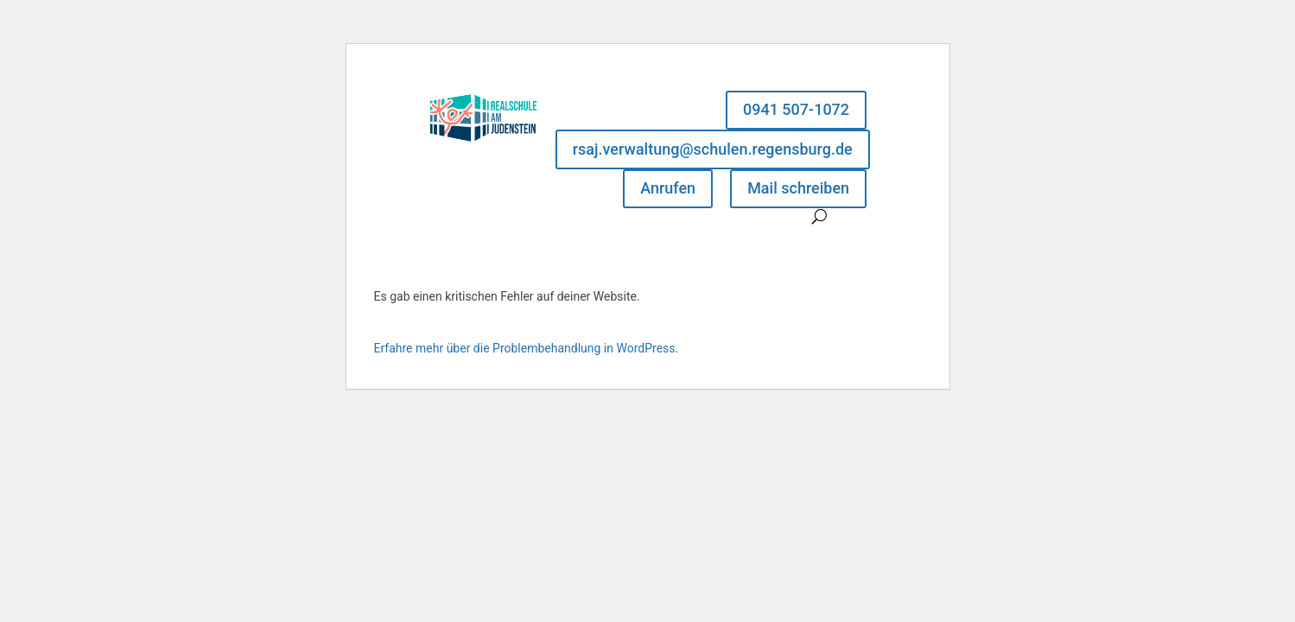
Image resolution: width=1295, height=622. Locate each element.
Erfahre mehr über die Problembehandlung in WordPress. (526, 348)
